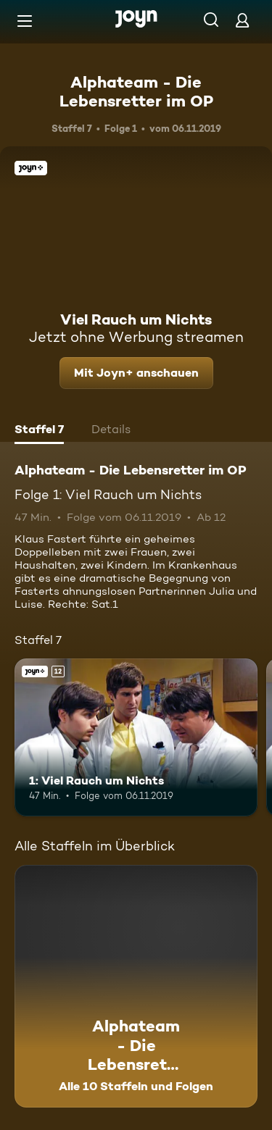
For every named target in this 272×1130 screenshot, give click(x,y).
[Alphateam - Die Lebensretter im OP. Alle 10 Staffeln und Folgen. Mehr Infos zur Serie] (136, 986)
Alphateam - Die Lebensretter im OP (136, 91)
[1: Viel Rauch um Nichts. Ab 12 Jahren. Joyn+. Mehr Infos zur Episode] (136, 737)
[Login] (242, 20)
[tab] (39, 431)
